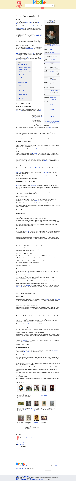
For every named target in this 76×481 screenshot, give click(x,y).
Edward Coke (18, 172)
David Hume (52, 121)
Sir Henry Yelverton (53, 60)
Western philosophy (53, 94)
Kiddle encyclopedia (25, 465)
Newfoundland (57, 299)
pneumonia (29, 57)
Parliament (38, 148)
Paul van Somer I (52, 44)
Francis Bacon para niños (28, 437)
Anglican (27, 215)
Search (53, 6)
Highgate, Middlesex (53, 68)
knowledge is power (26, 340)
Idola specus (52, 107)
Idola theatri (52, 106)
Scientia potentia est (20, 444)
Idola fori (51, 104)
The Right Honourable (51, 21)
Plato (53, 116)
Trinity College (52, 77)
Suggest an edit (48, 470)
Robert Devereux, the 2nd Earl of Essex (34, 167)
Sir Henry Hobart (52, 59)
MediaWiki (31, 478)
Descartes (18, 286)
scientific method (34, 25)
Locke (52, 303)
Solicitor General (45, 172)
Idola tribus (52, 109)
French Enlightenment (28, 285)
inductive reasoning (21, 28)
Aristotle (51, 116)
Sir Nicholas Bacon (53, 73)
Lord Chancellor (24, 192)
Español (21, 479)
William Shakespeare (29, 48)
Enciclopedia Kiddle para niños (38, 479)
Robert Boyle (51, 120)
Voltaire (56, 121)
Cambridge (56, 77)
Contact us (31, 479)
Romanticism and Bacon (21, 442)
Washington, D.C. (20, 426)
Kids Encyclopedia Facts (20, 17)
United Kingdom (45, 160)
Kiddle (17, 479)
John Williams (52, 52)
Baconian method (39, 35)
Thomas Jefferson (47, 121)
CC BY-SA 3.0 (26, 477)
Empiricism (51, 96)
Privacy (27, 479)
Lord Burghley (34, 153)
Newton (56, 303)
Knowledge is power (53, 111)
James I (51, 49)
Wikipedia (17, 478)
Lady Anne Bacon (53, 74)
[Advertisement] (38, 11)
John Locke (47, 120)
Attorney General (28, 22)
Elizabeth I (18, 53)
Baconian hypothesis (27, 351)
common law (42, 319)
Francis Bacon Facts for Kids (21, 468)
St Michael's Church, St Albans (54, 70)
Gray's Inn (51, 79)
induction (27, 272)
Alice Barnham (52, 71)
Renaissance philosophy (54, 90)
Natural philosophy (53, 97)
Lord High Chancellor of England (51, 45)
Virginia (46, 299)
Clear (51, 5)
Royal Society (27, 429)
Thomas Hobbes (56, 120)
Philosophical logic (53, 99)
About (24, 479)
